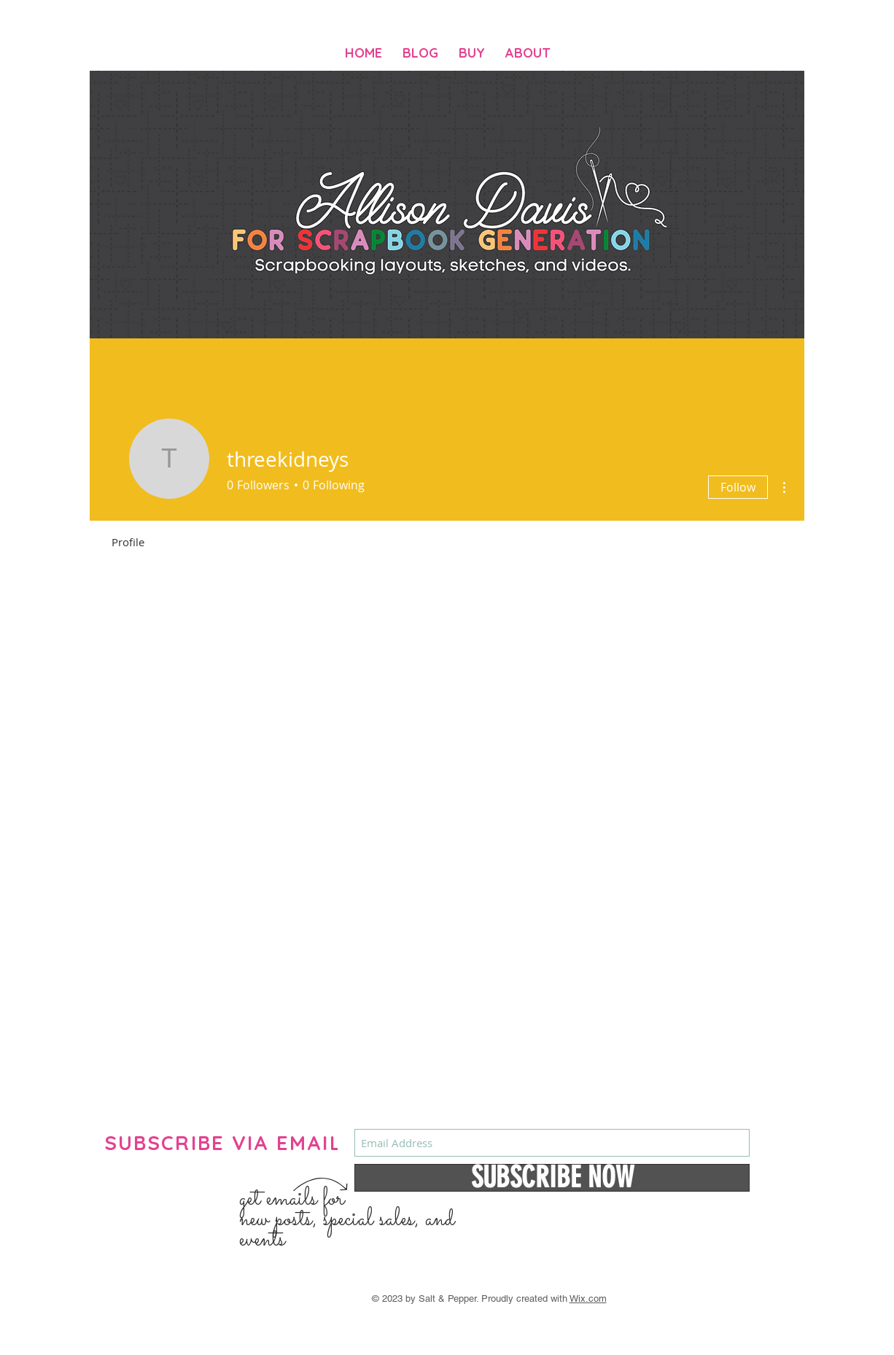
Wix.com (588, 1298)
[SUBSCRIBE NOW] (552, 1178)
